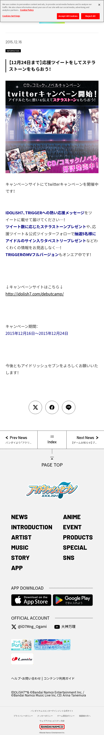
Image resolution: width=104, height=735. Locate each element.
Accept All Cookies (68, 15)
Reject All (90, 15)
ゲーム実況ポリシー (66, 716)
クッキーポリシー (45, 716)
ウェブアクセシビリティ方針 (52, 721)
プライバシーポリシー (23, 716)
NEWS (19, 516)
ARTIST (21, 537)
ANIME (72, 516)
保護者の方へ (85, 716)
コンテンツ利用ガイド (59, 678)
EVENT (72, 526)
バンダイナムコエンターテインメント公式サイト (52, 711)
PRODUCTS (78, 537)
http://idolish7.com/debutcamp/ (34, 294)
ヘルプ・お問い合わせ (26, 678)
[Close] (99, 3)
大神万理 (64, 626)
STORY (20, 557)
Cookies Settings (11, 14)
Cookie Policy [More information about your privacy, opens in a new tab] (27, 9)
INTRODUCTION (31, 526)
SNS (68, 557)
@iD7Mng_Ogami (29, 626)
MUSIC (19, 547)
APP (17, 567)
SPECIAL (75, 547)
